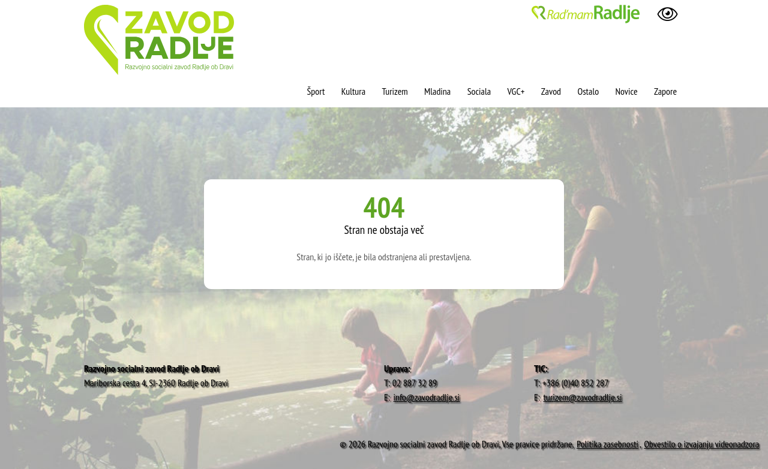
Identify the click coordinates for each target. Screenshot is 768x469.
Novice (626, 91)
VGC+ (516, 91)
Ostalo (588, 91)
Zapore (665, 91)
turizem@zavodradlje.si (583, 397)
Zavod (551, 91)
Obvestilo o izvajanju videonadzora (701, 444)
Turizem (394, 91)
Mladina (437, 91)
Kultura (353, 91)
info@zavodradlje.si (427, 397)
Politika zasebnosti (607, 444)
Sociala (479, 91)
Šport (316, 91)
